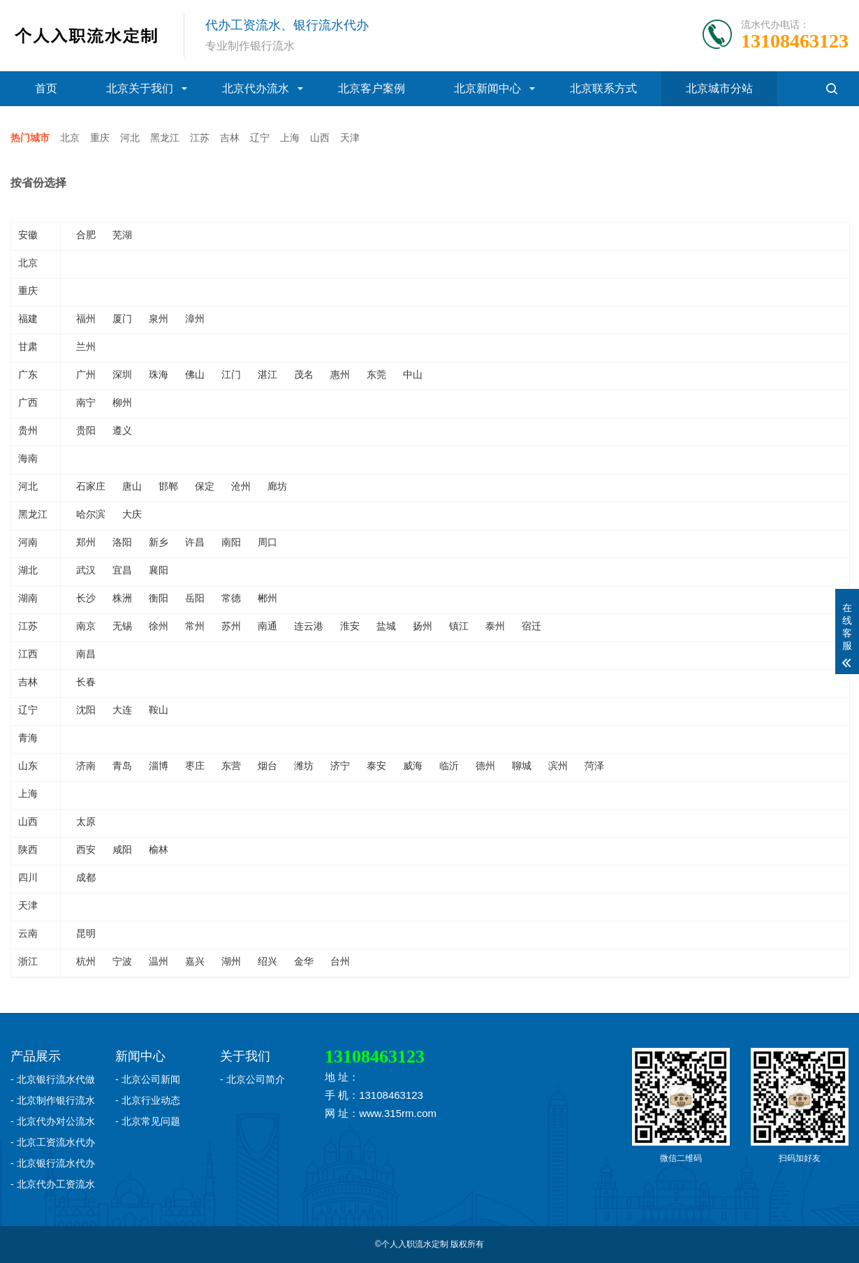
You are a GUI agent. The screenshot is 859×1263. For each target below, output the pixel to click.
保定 (204, 486)
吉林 (230, 137)
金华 (304, 961)
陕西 (28, 849)
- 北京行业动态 (147, 1100)
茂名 (304, 374)
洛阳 (122, 542)
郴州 (267, 598)
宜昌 (122, 570)
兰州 (86, 346)
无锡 (122, 626)
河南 (28, 542)
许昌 (195, 542)
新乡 (158, 542)
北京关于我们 (139, 88)
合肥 (86, 234)
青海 (28, 737)
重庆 (100, 137)
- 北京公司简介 (252, 1079)
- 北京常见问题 (147, 1121)
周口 (267, 542)
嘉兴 (195, 961)
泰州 (495, 626)
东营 (231, 765)
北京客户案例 (371, 88)
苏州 (231, 626)
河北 (130, 137)
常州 (195, 626)
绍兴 (267, 961)
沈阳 (86, 709)
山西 (320, 137)
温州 (158, 961)
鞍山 (158, 709)
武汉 (86, 570)
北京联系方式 (603, 88)
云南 (28, 933)
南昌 (86, 653)
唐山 (132, 486)
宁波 (122, 961)
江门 (231, 374)
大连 (122, 709)
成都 (86, 877)
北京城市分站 (719, 88)
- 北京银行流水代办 (52, 1163)
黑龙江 (164, 137)
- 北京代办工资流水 (52, 1184)
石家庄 (90, 486)
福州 (86, 318)
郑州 (86, 542)
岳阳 (195, 598)
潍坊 (304, 765)
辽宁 (260, 137)
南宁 (86, 402)
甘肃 (28, 346)
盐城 (386, 626)
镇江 (459, 626)
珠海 (158, 374)
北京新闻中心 (487, 88)
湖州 (231, 961)
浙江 (28, 961)
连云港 (308, 626)
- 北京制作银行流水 (52, 1100)
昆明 (86, 933)
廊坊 (277, 486)
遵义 (122, 430)
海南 (28, 458)
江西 (28, 653)
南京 (86, 626)
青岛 (122, 765)
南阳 (231, 542)
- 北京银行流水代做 (52, 1079)
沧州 (241, 486)
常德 (231, 598)
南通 (267, 626)
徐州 (158, 626)
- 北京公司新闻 (147, 1079)
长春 (86, 681)
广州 (86, 374)
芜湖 (122, 234)
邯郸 (168, 486)
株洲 (122, 598)
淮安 (350, 626)
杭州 (86, 961)
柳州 (122, 402)
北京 (70, 137)
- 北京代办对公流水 (52, 1121)
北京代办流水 (255, 88)
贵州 (28, 430)
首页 (46, 88)
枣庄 (195, 765)
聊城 (521, 765)
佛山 (195, 374)
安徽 (28, 234)
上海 (290, 137)
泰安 (376, 765)
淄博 (158, 765)
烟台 (267, 765)
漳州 (195, 318)
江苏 (200, 137)
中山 (413, 374)
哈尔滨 (90, 514)
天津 (350, 137)
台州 (340, 961)
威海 (413, 765)
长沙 (86, 598)
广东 (28, 374)
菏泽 (594, 765)
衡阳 (158, 598)
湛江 (267, 374)
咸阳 (122, 849)
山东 (28, 765)
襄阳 (158, 570)
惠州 (340, 374)
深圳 (122, 374)
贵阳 (86, 430)
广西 (28, 402)
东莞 (376, 374)
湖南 (28, 598)
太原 (86, 821)
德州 (485, 765)
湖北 (28, 570)
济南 (86, 765)
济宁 (340, 765)
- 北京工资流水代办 (52, 1142)
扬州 (422, 626)
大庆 (132, 514)
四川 (28, 877)
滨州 (558, 765)
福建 (28, 318)
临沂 (449, 765)
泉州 (158, 318)
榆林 (158, 849)
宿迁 (531, 626)
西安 (86, 849)
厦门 (122, 318)
